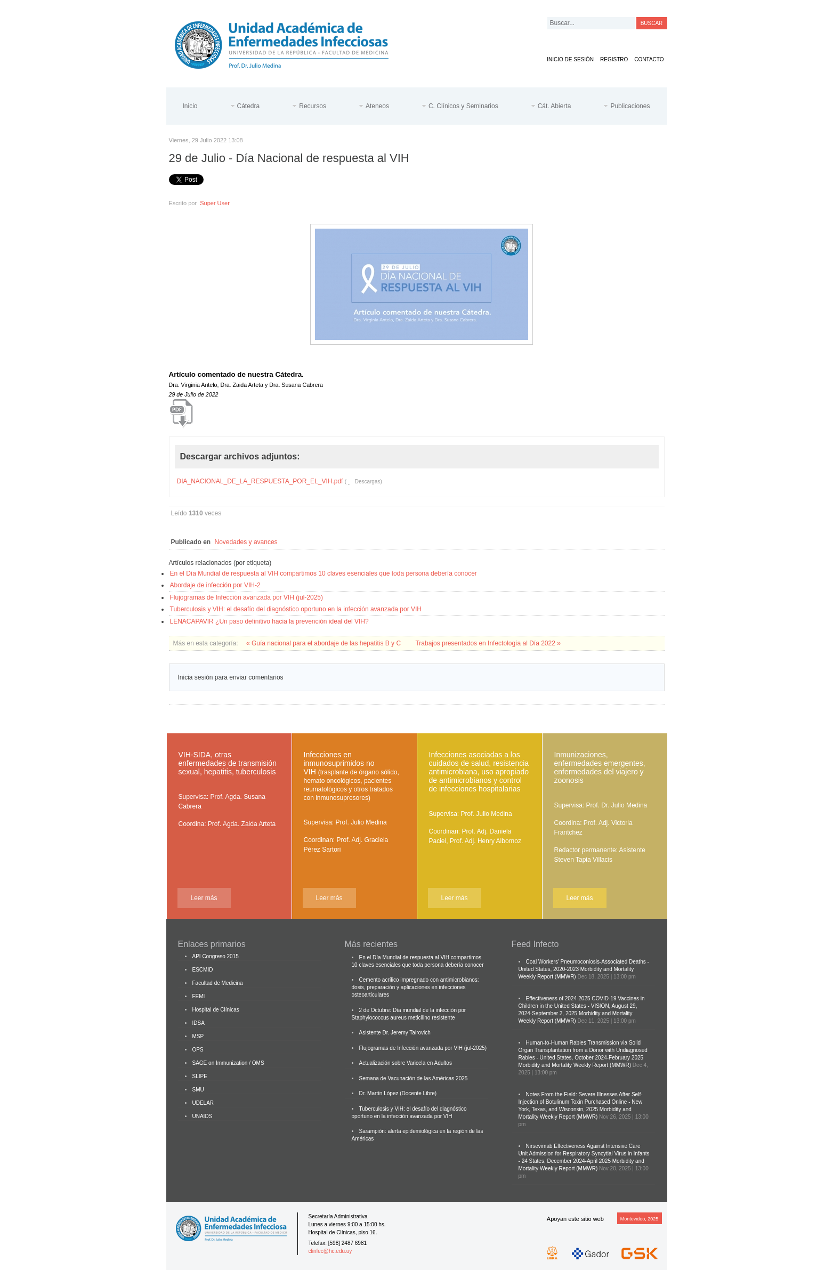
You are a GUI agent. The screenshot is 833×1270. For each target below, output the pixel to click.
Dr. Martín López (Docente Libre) (398, 1093)
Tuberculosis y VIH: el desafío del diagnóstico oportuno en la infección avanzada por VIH (296, 609)
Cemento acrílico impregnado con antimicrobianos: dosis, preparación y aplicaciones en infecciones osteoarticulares (415, 987)
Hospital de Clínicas (215, 1010)
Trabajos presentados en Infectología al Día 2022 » (487, 643)
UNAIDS (202, 1116)
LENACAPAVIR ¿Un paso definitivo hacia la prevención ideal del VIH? (269, 621)
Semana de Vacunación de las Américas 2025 (413, 1078)
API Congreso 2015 (215, 956)
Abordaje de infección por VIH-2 (215, 585)
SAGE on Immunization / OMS (228, 1063)
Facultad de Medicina (217, 983)
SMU (198, 1090)
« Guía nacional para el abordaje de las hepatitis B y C (324, 643)
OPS (198, 1050)
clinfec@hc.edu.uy (330, 1251)
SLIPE (199, 1076)
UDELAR (203, 1103)
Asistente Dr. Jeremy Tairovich (395, 1033)
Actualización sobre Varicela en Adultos (405, 1063)
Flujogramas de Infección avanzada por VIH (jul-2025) (246, 597)
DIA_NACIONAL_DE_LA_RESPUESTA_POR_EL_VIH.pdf (260, 481)
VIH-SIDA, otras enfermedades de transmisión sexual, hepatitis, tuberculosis (228, 763)
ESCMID (202, 970)
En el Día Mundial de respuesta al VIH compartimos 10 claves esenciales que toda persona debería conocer (323, 573)
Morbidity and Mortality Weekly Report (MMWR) (575, 1065)
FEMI (198, 996)
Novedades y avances (246, 542)
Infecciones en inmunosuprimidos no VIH (351, 776)
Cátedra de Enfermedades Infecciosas (290, 42)
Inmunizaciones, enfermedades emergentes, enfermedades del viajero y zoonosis (599, 767)
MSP (198, 1036)
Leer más (203, 898)
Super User (215, 203)
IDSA (198, 1023)
